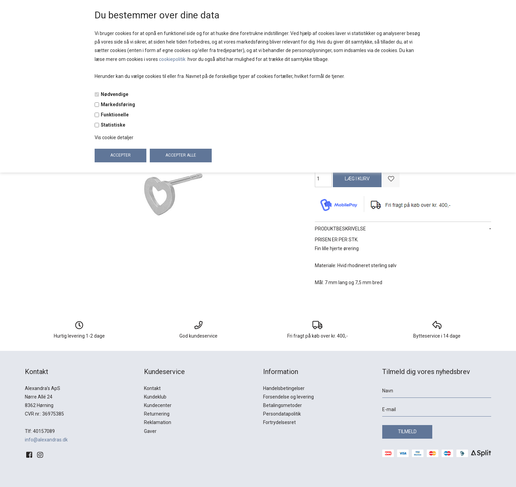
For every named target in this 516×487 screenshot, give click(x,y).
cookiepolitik (173, 59)
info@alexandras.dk (46, 439)
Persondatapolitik (282, 414)
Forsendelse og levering (288, 397)
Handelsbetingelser (284, 388)
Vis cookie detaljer (114, 137)
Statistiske (113, 125)
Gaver (150, 431)
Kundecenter (158, 405)
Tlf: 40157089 (40, 431)
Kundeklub (155, 397)
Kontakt (152, 388)
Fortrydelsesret (279, 422)
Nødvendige (114, 94)
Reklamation (157, 422)
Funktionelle (115, 114)
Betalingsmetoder (282, 405)
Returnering (157, 414)
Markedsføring (118, 104)
